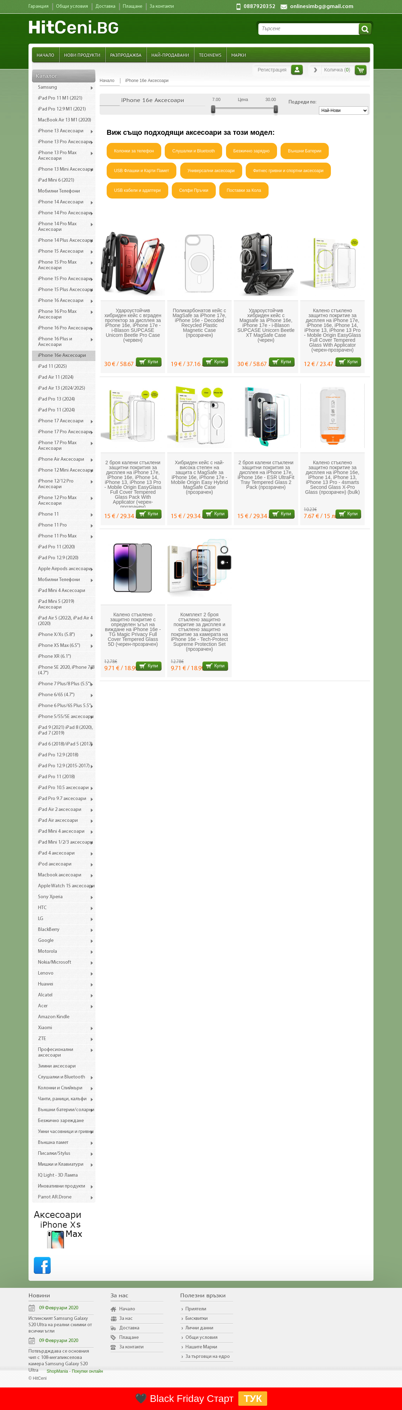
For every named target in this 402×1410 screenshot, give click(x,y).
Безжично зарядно (251, 151)
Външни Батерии (304, 151)
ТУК (253, 1398)
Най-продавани (170, 55)
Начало (45, 55)
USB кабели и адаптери (137, 190)
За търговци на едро (208, 1356)
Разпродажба (126, 55)
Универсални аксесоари (211, 170)
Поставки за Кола (244, 190)
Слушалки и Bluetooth (193, 151)
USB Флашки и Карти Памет (141, 170)
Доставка (129, 1328)
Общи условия (202, 1337)
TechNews (210, 55)
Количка (360, 70)
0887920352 (259, 7)
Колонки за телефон (134, 151)
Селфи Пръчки (193, 190)
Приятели (196, 1309)
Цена (243, 99)
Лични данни (199, 1328)
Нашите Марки (201, 1347)
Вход (297, 70)
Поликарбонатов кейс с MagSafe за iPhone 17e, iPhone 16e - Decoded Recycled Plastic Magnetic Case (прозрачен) (199, 323)
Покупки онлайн (87, 1371)
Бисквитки (197, 1318)
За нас (126, 1318)
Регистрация (272, 70)
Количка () (337, 70)
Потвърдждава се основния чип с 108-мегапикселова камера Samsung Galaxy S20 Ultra (59, 1361)
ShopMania (57, 1371)
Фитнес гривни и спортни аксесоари (288, 170)
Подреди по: (302, 102)
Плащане (129, 1337)
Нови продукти (82, 55)
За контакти (131, 1347)
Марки (238, 55)
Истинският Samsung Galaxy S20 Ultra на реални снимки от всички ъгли (60, 1325)
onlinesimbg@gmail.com (321, 7)
